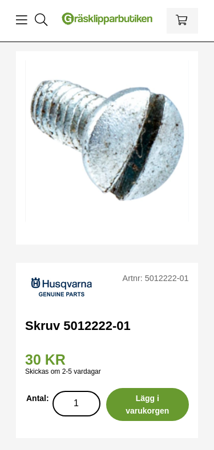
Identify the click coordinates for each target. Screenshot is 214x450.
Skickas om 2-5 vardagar (63, 371)
